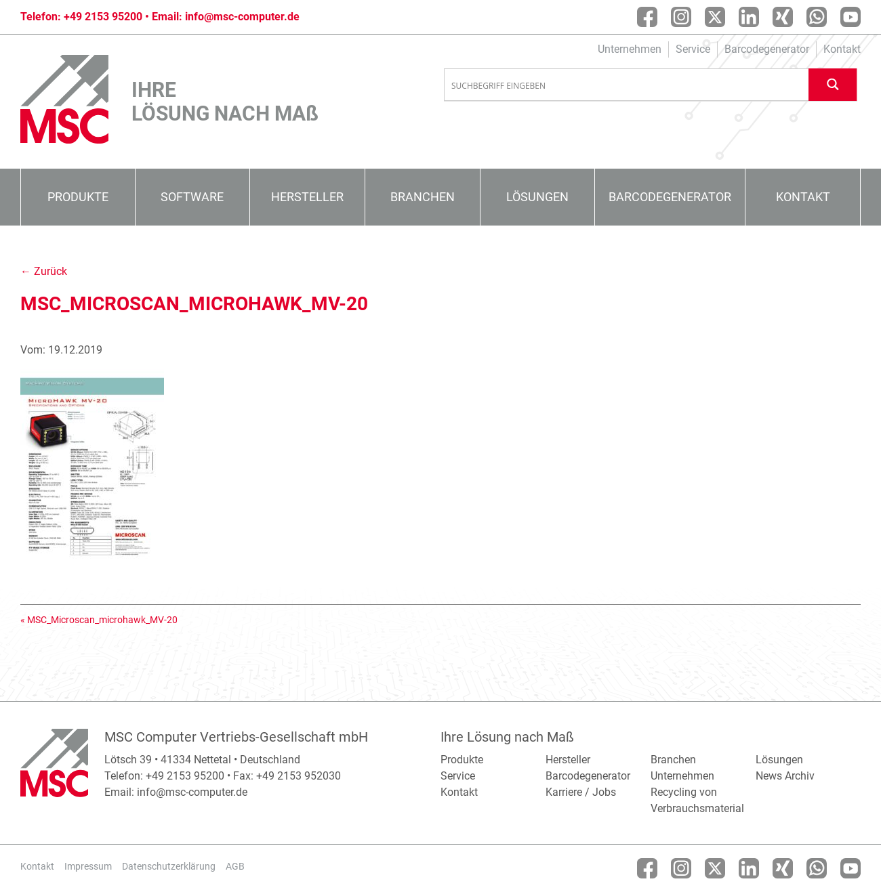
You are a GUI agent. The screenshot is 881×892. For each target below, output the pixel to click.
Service (693, 49)
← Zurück (43, 271)
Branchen (422, 197)
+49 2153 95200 (103, 16)
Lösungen (537, 197)
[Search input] (626, 85)
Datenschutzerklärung (169, 866)
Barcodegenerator (766, 49)
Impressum (88, 866)
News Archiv (785, 775)
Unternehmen (629, 49)
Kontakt (842, 49)
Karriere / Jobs (581, 792)
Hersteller (307, 197)
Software (192, 197)
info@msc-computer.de (242, 16)
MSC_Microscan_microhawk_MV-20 (102, 619)
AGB (235, 866)
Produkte (77, 197)
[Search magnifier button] (832, 84)
